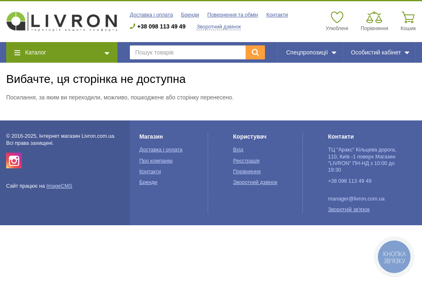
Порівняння (247, 171)
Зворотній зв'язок (349, 209)
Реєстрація (246, 161)
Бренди (190, 15)
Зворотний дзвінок (219, 27)
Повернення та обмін (232, 15)
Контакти (277, 15)
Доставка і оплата (151, 15)
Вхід (238, 150)
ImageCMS (59, 186)
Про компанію (156, 161)
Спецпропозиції (311, 52)
